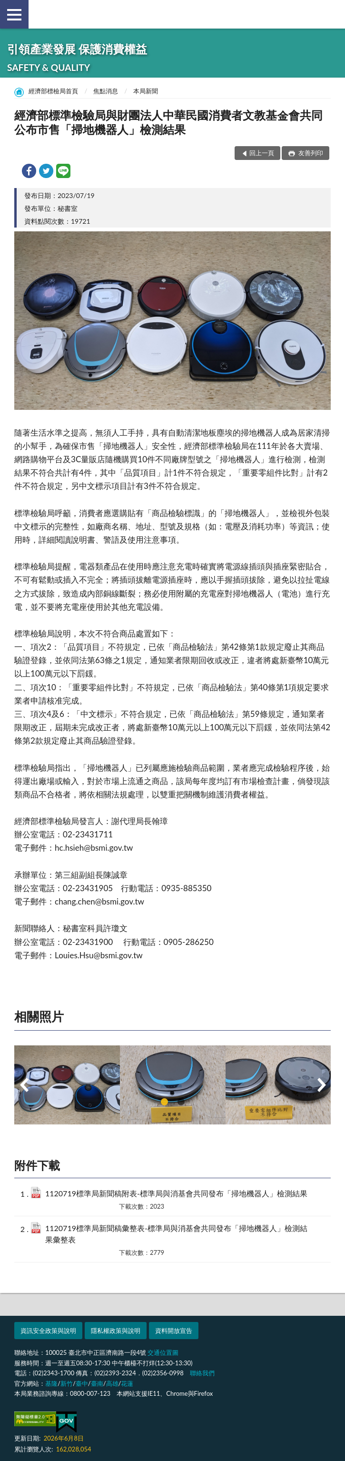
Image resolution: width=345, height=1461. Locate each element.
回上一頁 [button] (261, 153)
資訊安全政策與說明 (48, 1330)
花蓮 (127, 1383)
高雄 (112, 1383)
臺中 (82, 1383)
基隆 (51, 1383)
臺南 (97, 1383)
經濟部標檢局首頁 (53, 91)
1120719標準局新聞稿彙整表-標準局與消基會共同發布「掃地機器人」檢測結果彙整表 (176, 1233)
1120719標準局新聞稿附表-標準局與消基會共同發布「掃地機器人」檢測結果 (176, 1193)
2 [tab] (181, 1101)
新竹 (66, 1383)
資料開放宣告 (173, 1330)
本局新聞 (145, 91)
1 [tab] (164, 1101)
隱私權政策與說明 (115, 1330)
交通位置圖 (163, 1352)
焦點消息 (105, 91)
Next (321, 1085)
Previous (23, 1085)
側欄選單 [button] (14, 14)
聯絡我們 (202, 1373)
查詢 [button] (330, 14)
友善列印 (310, 153)
